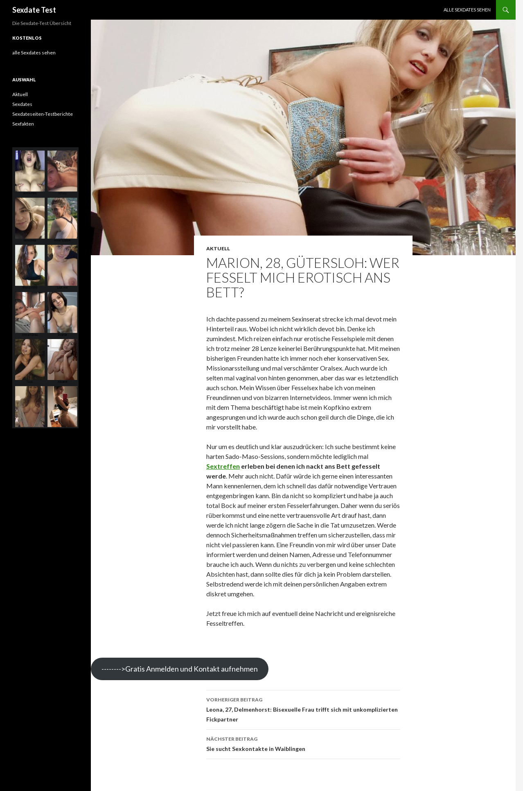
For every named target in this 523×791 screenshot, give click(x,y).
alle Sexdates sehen (467, 9)
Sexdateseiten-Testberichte (42, 114)
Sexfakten (23, 124)
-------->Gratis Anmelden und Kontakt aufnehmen (179, 668)
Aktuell (218, 248)
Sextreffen (223, 466)
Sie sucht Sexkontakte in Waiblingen (303, 743)
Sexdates (22, 104)
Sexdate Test (34, 9)
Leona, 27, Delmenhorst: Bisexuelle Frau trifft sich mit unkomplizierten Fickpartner (303, 709)
